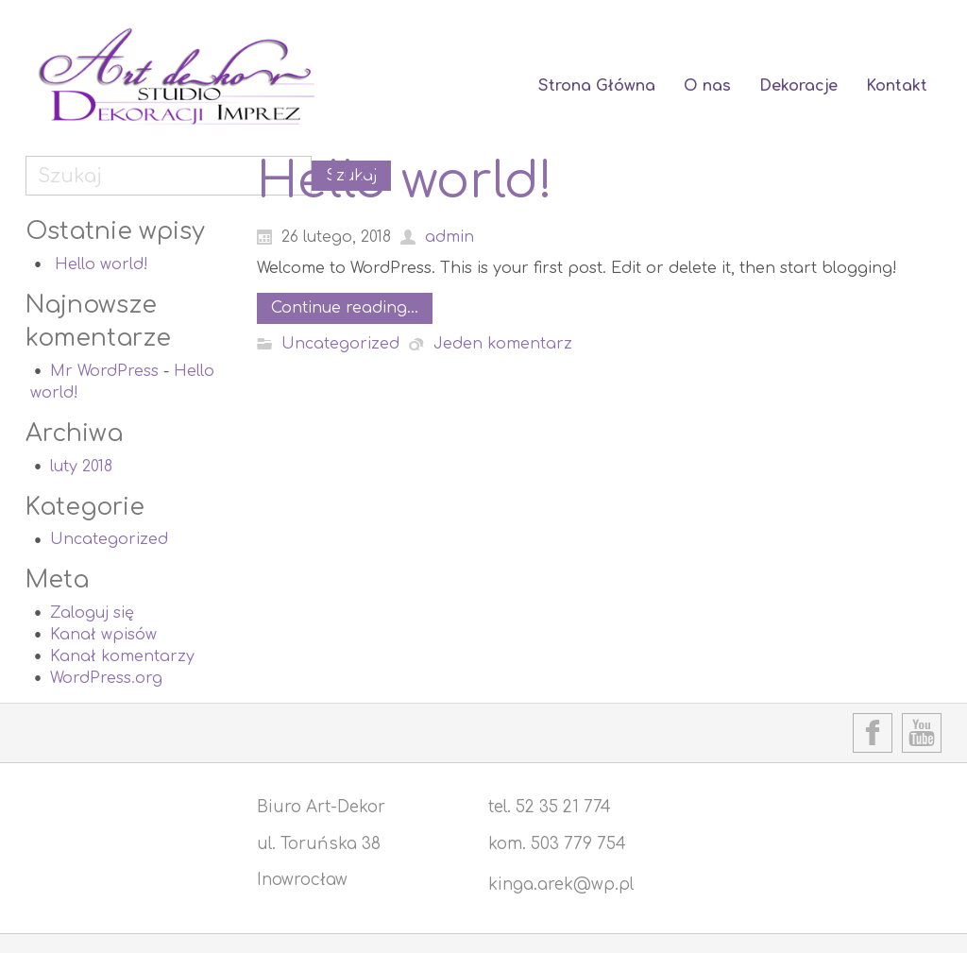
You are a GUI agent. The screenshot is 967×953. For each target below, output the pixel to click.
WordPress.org (106, 678)
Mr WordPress (104, 371)
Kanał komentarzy (122, 656)
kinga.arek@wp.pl (561, 884)
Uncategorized (109, 539)
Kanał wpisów (103, 634)
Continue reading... (344, 307)
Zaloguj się (92, 612)
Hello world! (101, 264)
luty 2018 (81, 466)
